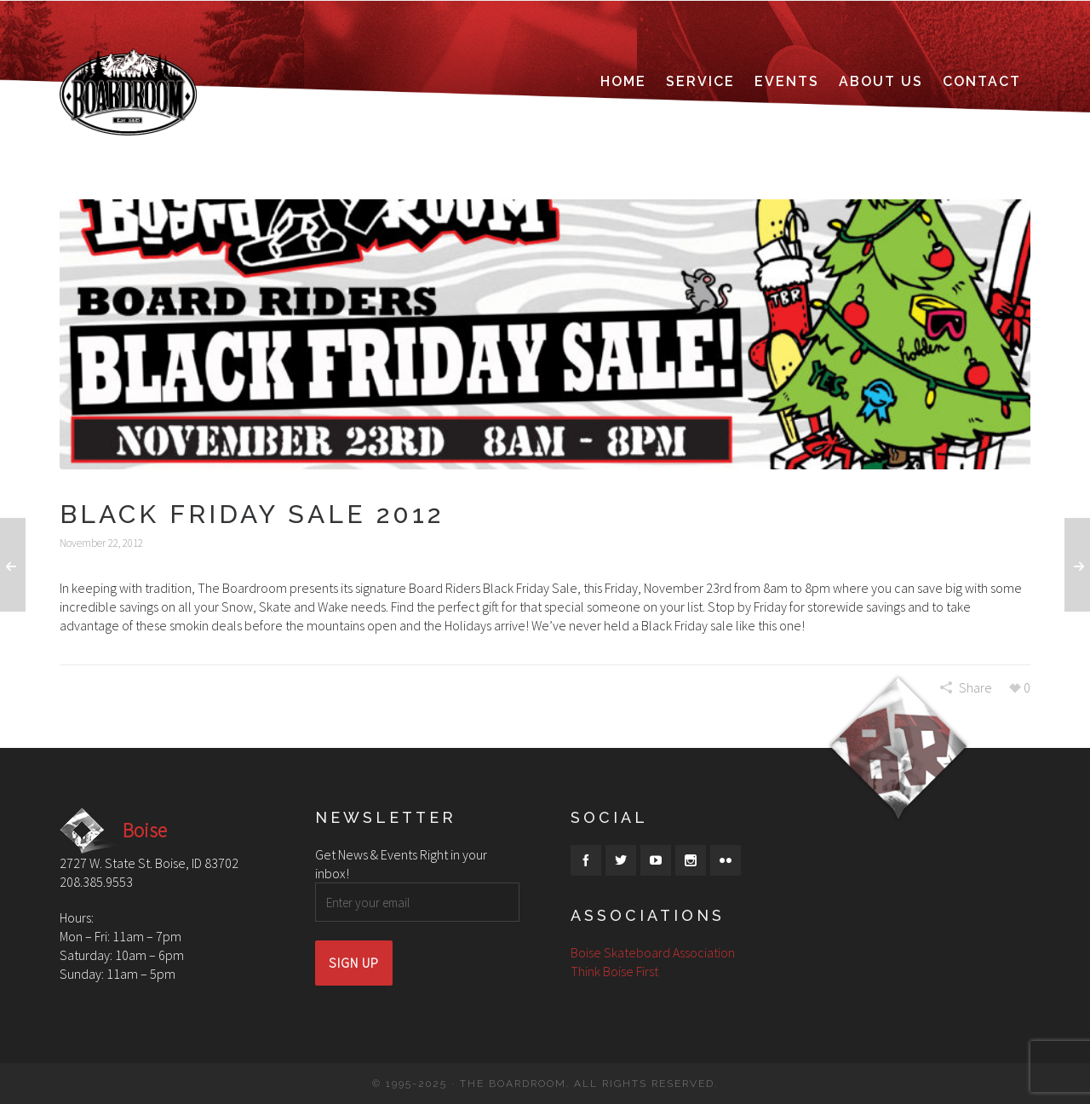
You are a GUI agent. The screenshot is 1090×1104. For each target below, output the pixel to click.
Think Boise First (614, 971)
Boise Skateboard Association (653, 952)
